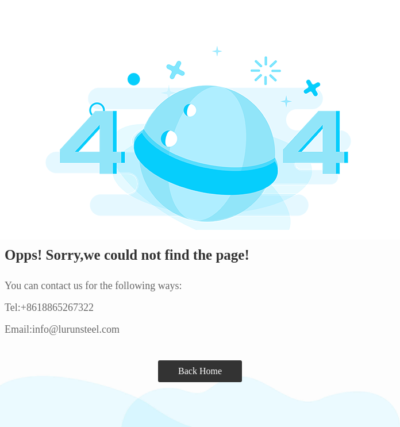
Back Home (200, 371)
